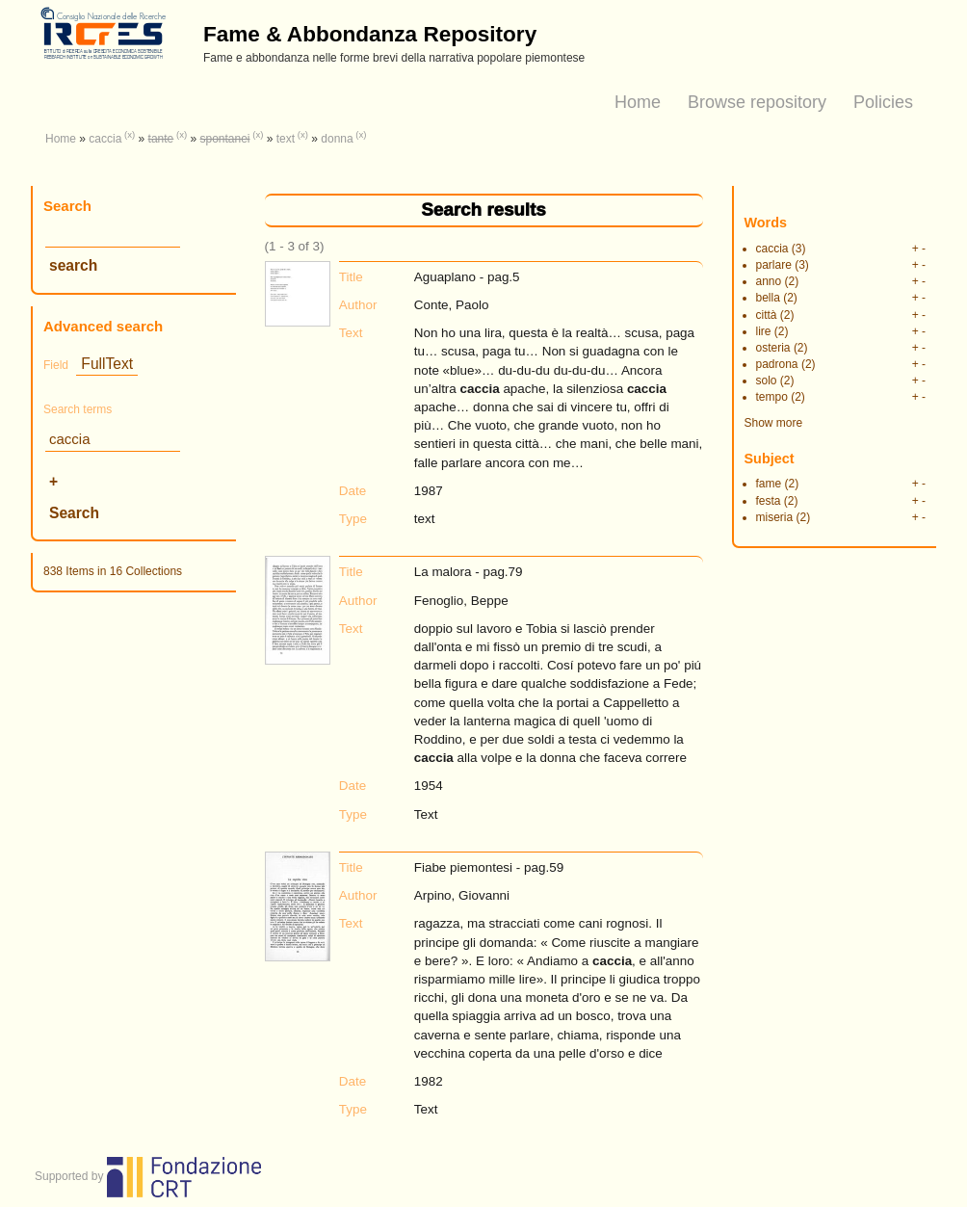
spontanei (224, 138)
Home (637, 102)
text (285, 138)
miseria (775, 517)
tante (161, 138)
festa (768, 501)
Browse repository (757, 102)
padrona (777, 364)
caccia (105, 138)
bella (768, 297)
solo (766, 380)
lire (763, 331)
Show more (774, 423)
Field (55, 365)
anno (769, 281)
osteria (773, 347)
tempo (772, 397)
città (766, 315)
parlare (774, 265)
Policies (883, 102)
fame (769, 483)
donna (337, 138)
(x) (129, 134)
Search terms (77, 409)
